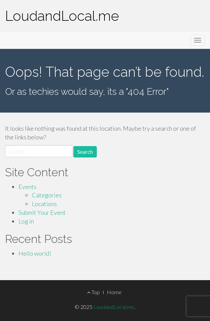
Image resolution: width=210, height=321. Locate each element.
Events (27, 186)
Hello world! (34, 253)
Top (93, 292)
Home (114, 292)
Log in (26, 221)
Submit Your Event (42, 212)
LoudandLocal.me (62, 16)
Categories (47, 195)
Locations (44, 203)
